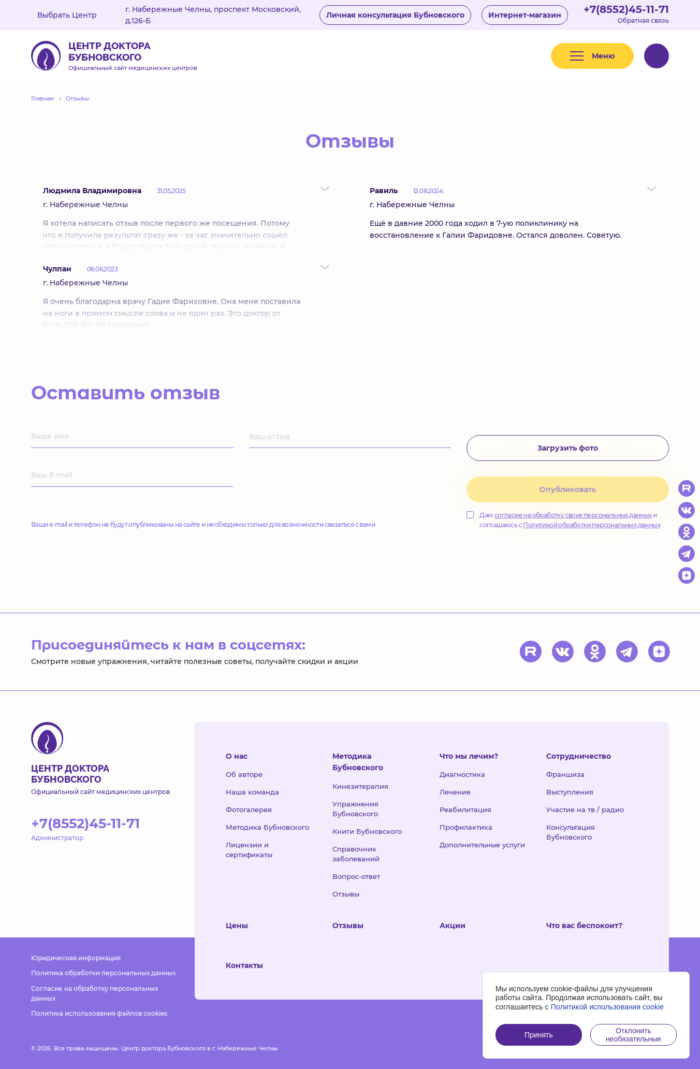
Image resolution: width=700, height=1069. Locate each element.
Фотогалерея (249, 809)
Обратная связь (643, 20)
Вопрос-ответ (356, 876)
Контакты (244, 965)
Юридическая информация (76, 958)
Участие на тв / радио (585, 809)
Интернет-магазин (524, 15)
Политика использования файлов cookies (99, 1013)
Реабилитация (465, 809)
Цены (237, 925)
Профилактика (466, 827)
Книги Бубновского (367, 831)
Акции (452, 925)
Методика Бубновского (267, 827)
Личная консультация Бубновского (395, 15)
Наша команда (252, 792)
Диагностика (462, 774)
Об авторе (244, 774)
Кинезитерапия (360, 786)
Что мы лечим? (469, 756)
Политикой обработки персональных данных (591, 525)
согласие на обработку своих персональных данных (573, 515)
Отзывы (345, 894)
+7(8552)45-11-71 (626, 9)
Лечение (455, 792)
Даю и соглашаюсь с (563, 520)
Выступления (569, 792)
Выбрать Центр (74, 15)
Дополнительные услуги (482, 845)
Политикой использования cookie (607, 1007)
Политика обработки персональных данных (103, 973)
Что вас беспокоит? (584, 925)
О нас (236, 756)
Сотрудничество (578, 756)
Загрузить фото (567, 448)
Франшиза (565, 774)
